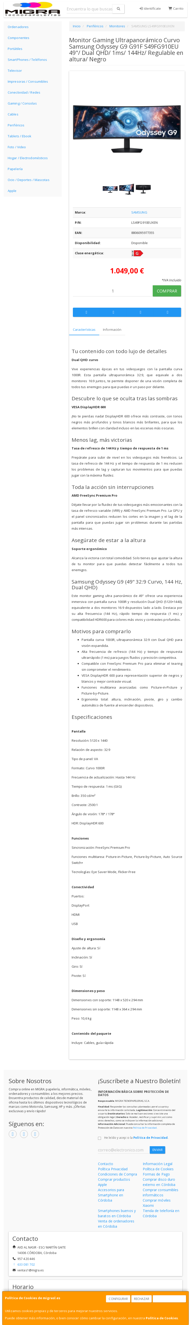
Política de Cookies (162, 1318)
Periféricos (16, 125)
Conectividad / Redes (24, 92)
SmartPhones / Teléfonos (27, 59)
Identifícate (150, 8)
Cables (13, 114)
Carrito (176, 8)
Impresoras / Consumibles (28, 81)
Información (112, 329)
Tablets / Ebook (20, 136)
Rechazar (141, 1299)
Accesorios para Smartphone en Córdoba (111, 1195)
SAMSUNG (139, 212)
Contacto (105, 1163)
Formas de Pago (156, 1174)
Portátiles (15, 48)
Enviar (157, 1150)
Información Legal (158, 1163)
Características (84, 329)
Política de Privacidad (145, 1127)
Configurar (118, 1299)
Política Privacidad (113, 1169)
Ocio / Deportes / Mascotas (28, 180)
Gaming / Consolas (22, 103)
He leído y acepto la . (136, 1138)
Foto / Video (17, 147)
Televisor (15, 70)
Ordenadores (18, 27)
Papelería (15, 169)
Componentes (18, 38)
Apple (12, 190)
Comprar (167, 291)
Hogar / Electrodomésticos (28, 158)
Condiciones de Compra (117, 1174)
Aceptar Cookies (169, 1299)
